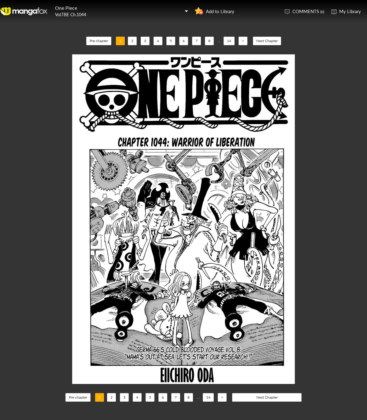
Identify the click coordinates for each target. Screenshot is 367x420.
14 (229, 40)
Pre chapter (99, 40)
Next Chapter (267, 40)
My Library (350, 11)
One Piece (66, 8)
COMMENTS (308, 11)
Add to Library (220, 11)
